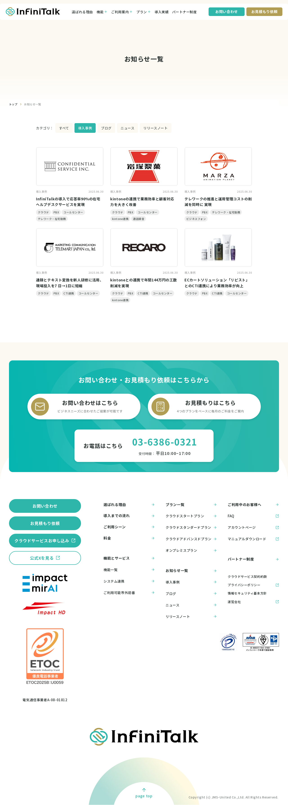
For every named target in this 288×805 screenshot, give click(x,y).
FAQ (253, 516)
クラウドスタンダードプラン (191, 527)
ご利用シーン (129, 527)
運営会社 (234, 601)
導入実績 (162, 11)
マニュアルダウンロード (253, 539)
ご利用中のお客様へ (253, 504)
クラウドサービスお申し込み (41, 540)
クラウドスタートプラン (191, 516)
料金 (129, 538)
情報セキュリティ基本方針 (247, 593)
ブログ (106, 128)
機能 (100, 11)
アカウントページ (253, 527)
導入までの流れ (129, 515)
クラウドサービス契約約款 (247, 576)
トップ (13, 104)
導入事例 (85, 128)
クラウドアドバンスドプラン (191, 539)
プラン (141, 11)
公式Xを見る (42, 558)
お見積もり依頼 (45, 523)
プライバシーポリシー (244, 585)
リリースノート (155, 128)
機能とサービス (129, 558)
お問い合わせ (45, 506)
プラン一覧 (191, 504)
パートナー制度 (184, 11)
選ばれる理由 (82, 11)
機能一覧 (129, 570)
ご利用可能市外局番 (129, 593)
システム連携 (129, 581)
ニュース (127, 128)
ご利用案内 (120, 11)
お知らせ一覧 (32, 104)
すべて (64, 128)
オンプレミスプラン (191, 550)
